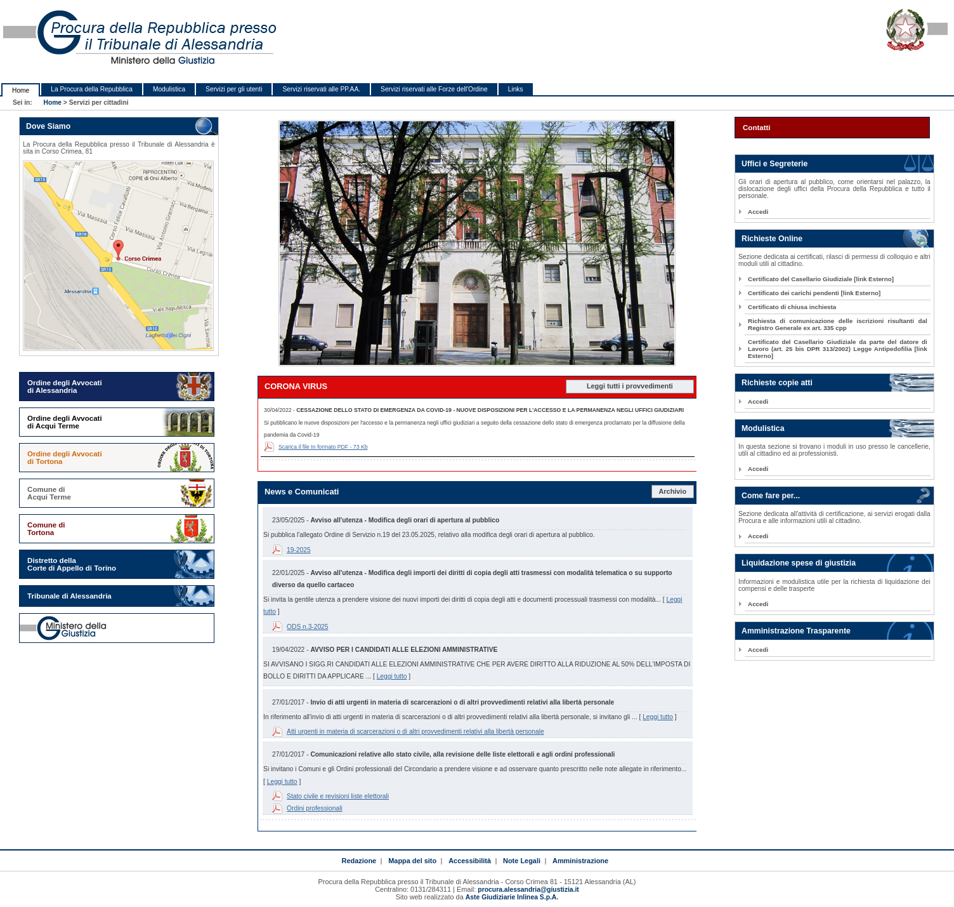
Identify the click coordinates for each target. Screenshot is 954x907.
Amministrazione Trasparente (796, 630)
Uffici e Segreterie (774, 163)
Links (515, 89)
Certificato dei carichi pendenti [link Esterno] (814, 292)
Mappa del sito (412, 860)
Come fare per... (771, 495)
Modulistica (169, 89)
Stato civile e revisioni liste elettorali (338, 796)
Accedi (758, 211)
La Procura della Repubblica (92, 89)
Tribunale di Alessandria (69, 596)
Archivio (673, 491)
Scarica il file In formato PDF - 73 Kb (323, 447)
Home (20, 90)
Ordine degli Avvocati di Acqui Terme (64, 422)
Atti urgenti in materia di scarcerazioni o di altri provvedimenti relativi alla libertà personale (415, 731)
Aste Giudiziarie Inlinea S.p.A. (512, 897)
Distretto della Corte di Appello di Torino (71, 564)
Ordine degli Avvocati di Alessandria (64, 386)
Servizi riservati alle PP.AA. (321, 89)
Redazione (358, 860)
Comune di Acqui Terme (49, 493)
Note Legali (521, 860)
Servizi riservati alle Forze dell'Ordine (434, 89)
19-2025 (299, 549)
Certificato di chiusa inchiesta (792, 306)
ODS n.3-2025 (307, 626)
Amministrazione (580, 860)
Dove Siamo (48, 126)
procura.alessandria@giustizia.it (528, 889)
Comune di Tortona (46, 528)
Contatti (757, 127)
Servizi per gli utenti (234, 89)
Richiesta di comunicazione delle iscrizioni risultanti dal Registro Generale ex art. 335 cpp (837, 324)
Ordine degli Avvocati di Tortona (64, 457)
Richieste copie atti (777, 382)
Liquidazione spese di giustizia (799, 563)
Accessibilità (469, 860)
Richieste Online (772, 238)
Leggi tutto (392, 676)
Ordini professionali (315, 808)
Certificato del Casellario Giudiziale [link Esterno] (821, 278)
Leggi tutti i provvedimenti (630, 386)
